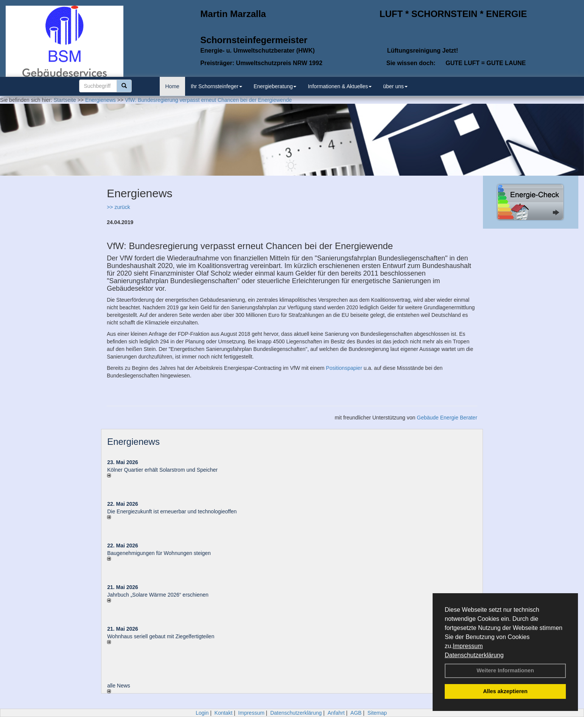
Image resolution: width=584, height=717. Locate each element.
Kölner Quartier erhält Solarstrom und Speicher (162, 470)
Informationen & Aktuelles (340, 86)
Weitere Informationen (505, 670)
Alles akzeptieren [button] (505, 691)
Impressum (468, 646)
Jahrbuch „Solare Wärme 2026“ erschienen (158, 595)
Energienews (133, 441)
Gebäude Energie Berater (447, 418)
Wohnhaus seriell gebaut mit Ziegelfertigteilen (160, 636)
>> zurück (118, 207)
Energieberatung (275, 86)
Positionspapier (344, 368)
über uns (395, 86)
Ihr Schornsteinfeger (216, 86)
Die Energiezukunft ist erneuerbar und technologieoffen (172, 511)
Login (202, 713)
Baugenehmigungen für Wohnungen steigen (159, 553)
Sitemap (377, 713)
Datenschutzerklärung (474, 655)
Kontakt (223, 713)
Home (172, 86)
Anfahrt (335, 713)
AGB (356, 713)
